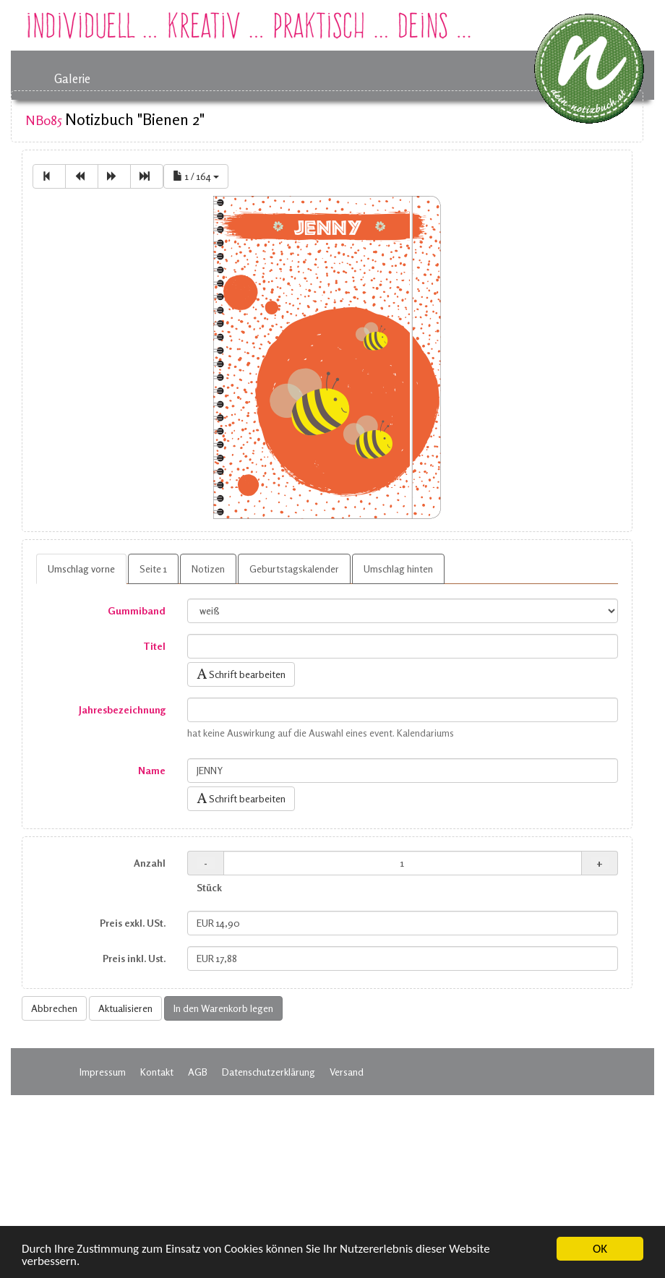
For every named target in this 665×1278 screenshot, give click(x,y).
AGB (197, 1071)
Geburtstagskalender (294, 568)
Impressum (103, 1071)
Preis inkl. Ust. (134, 958)
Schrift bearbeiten (241, 674)
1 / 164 (196, 176)
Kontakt (156, 1071)
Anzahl (150, 863)
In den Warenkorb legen (223, 1008)
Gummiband (137, 610)
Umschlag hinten (398, 568)
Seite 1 (153, 568)
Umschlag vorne (81, 568)
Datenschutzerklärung (268, 1071)
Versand (347, 1071)
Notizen (208, 568)
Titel (154, 646)
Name (152, 770)
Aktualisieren (125, 1008)
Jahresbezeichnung (122, 709)
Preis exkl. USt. (133, 923)
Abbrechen (54, 1008)
